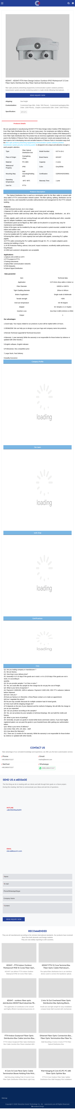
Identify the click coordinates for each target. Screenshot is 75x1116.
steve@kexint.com (14, 851)
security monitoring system (27, 145)
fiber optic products (12, 143)
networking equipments (27, 143)
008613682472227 (47, 768)
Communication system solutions (46, 143)
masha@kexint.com (45, 759)
